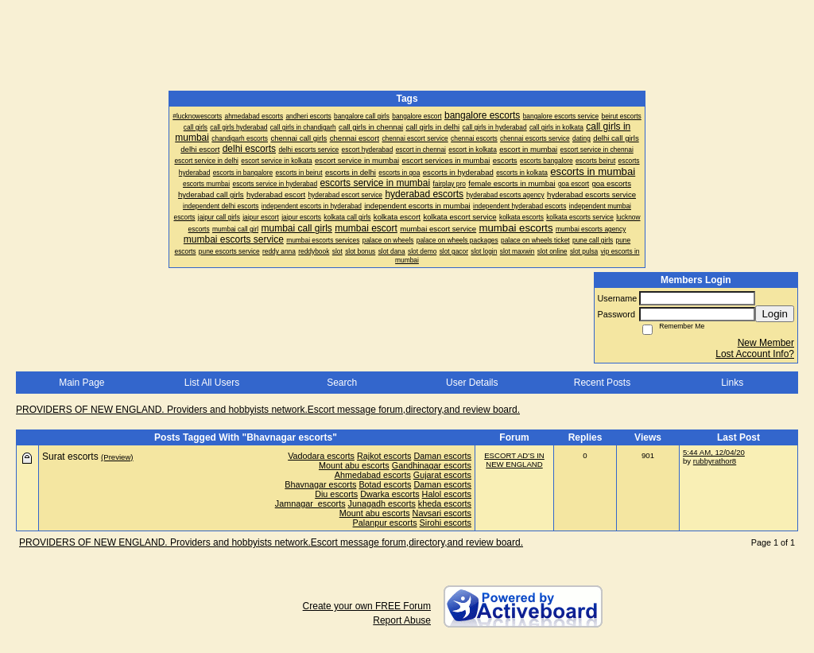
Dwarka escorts (389, 494)
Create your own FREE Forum (367, 606)
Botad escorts (385, 484)
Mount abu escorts (354, 465)
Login (775, 314)
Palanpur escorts (385, 522)
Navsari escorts (442, 513)
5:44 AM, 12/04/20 (714, 452)
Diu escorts (336, 494)
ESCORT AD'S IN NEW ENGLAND (514, 459)
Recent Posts (602, 382)
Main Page (81, 382)
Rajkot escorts (384, 456)
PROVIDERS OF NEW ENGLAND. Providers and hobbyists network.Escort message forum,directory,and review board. (268, 409)
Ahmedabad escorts (373, 475)
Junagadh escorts (382, 503)
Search (342, 382)
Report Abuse (402, 620)
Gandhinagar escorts (431, 465)
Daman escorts (442, 456)
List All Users (211, 382)
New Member (766, 342)
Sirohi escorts (445, 522)
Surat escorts (70, 456)
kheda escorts (444, 503)
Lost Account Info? (754, 354)
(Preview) (117, 457)
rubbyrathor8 (714, 461)
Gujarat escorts (442, 475)
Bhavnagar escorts (320, 484)
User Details (472, 382)
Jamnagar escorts (310, 503)
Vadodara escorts (321, 456)
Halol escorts (446, 494)
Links (732, 382)
